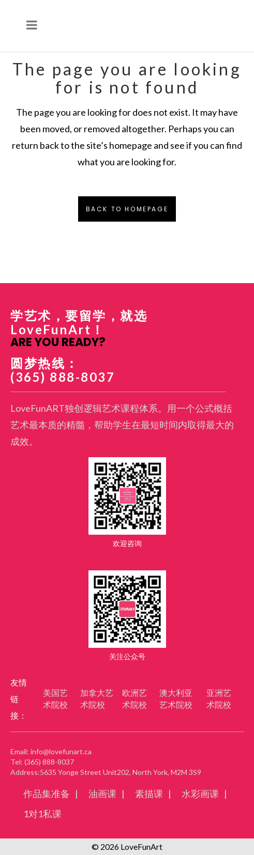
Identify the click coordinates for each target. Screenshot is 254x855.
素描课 (149, 793)
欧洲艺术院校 (134, 698)
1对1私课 (42, 813)
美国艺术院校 (55, 698)
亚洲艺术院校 (218, 698)
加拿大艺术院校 (96, 698)
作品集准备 (46, 793)
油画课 (102, 793)
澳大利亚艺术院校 (175, 698)
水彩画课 (200, 793)
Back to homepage (127, 209)
